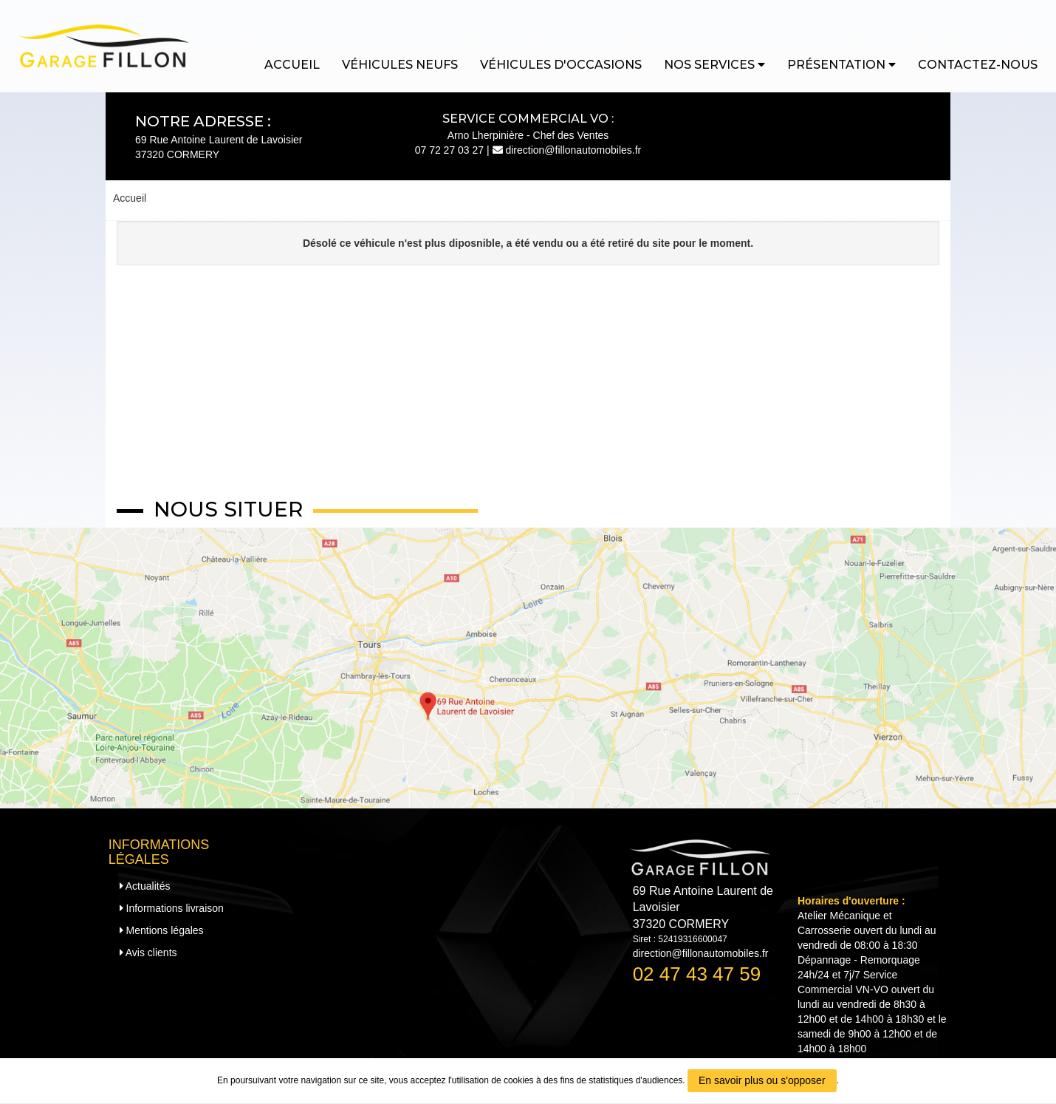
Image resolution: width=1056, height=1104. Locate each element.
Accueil (292, 65)
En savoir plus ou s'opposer (762, 1080)
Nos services (714, 65)
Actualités (145, 886)
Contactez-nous (978, 65)
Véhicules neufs (400, 65)
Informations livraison (172, 908)
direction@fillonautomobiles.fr (567, 150)
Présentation (841, 65)
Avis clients (148, 952)
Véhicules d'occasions (561, 65)
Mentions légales (162, 930)
